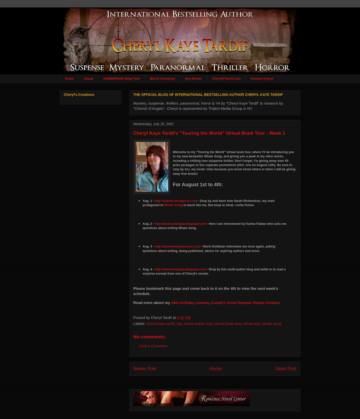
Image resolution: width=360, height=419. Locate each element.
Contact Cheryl (261, 78)
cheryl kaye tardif (160, 323)
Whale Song (173, 205)
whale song (271, 323)
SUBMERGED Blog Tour (121, 78)
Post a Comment (153, 346)
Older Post (285, 368)
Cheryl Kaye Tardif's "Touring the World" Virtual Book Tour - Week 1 (209, 133)
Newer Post (145, 368)
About (88, 78)
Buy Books (193, 78)
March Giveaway (162, 78)
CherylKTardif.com (226, 78)
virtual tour (251, 323)
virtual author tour (198, 323)
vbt (179, 323)
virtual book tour (227, 323)
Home (69, 78)
